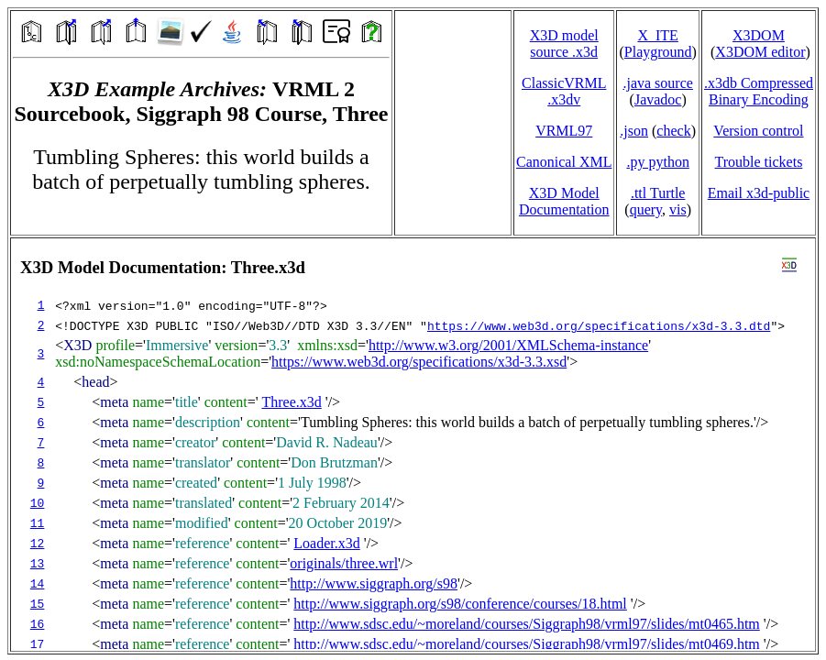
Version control (758, 130)
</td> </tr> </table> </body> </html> (413, 444)
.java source (657, 83)
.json (634, 130)
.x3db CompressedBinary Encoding (758, 91)
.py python (657, 162)
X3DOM (758, 35)
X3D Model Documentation (564, 201)
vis (678, 209)
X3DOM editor (760, 52)
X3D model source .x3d (564, 44)
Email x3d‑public (759, 193)
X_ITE (657, 35)
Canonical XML (563, 162)
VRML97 (563, 130)
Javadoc (658, 99)
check (673, 130)
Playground (658, 52)
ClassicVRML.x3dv (564, 91)
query (646, 209)
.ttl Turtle (658, 193)
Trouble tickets (759, 162)
